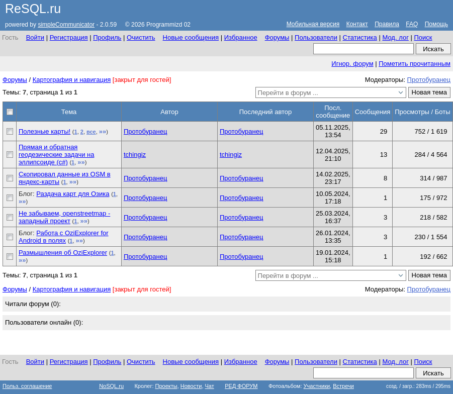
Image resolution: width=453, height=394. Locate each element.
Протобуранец (428, 79)
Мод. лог (395, 37)
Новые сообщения (191, 37)
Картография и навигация (72, 79)
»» (102, 131)
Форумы (277, 37)
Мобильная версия (313, 24)
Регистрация (69, 37)
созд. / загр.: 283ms (418, 386)
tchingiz (135, 154)
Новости (191, 386)
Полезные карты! (44, 131)
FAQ (412, 24)
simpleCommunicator (66, 24)
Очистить (141, 37)
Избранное (240, 37)
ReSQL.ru (33, 9)
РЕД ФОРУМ (241, 386)
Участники (317, 386)
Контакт (357, 24)
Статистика (360, 37)
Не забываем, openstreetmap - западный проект (64, 217)
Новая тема (429, 92)
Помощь (436, 24)
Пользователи (316, 37)
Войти (35, 37)
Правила (387, 24)
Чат (209, 386)
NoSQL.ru (111, 386)
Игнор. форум (352, 63)
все (91, 132)
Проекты (166, 386)
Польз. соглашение (27, 386)
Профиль (107, 37)
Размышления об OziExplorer (63, 252)
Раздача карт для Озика (72, 194)
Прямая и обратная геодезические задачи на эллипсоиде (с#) (56, 154)
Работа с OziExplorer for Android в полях (64, 236)
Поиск (423, 37)
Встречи (343, 386)
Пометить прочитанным (414, 63)
